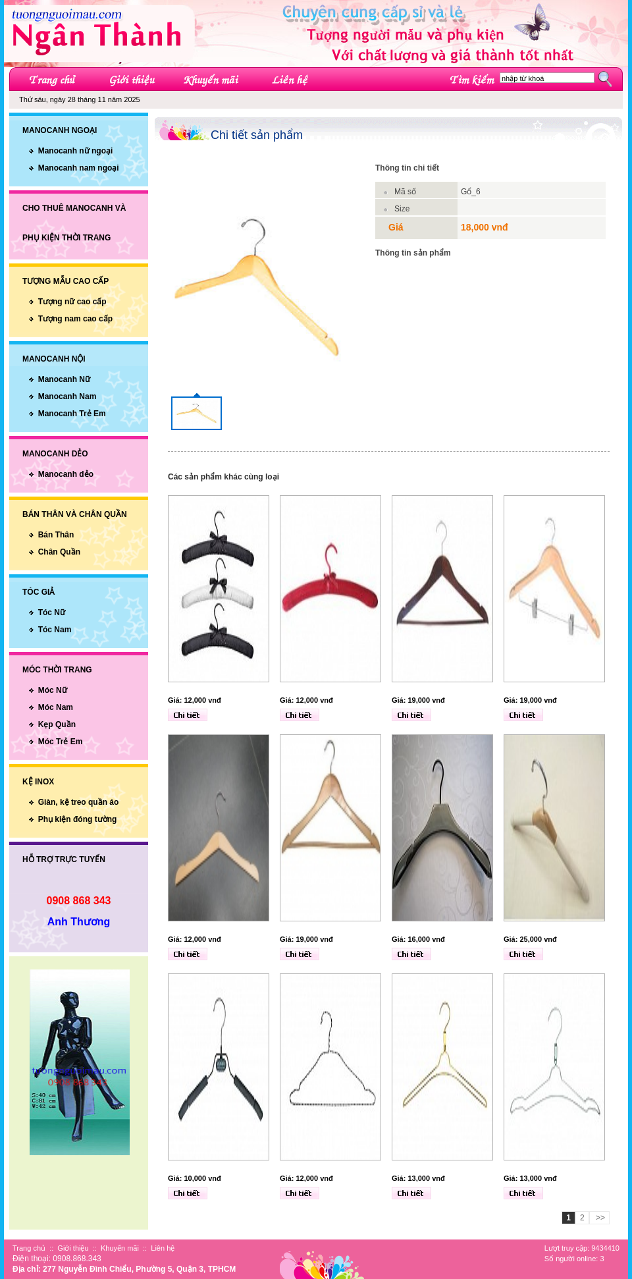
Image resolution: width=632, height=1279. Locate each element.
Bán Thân (56, 534)
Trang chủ (29, 1248)
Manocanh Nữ (64, 379)
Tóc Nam (55, 629)
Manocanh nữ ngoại (75, 150)
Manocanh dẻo (65, 474)
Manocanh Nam (67, 396)
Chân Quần (59, 552)
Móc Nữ (52, 690)
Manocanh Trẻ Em (72, 413)
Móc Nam (55, 707)
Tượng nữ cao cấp (72, 301)
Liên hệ (162, 1248)
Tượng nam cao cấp (75, 318)
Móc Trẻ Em (60, 741)
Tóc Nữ (51, 612)
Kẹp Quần (57, 724)
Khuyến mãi (120, 1248)
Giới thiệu (72, 1248)
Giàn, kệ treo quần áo (78, 802)
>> (599, 1217)
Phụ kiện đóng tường (77, 819)
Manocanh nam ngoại (78, 168)
